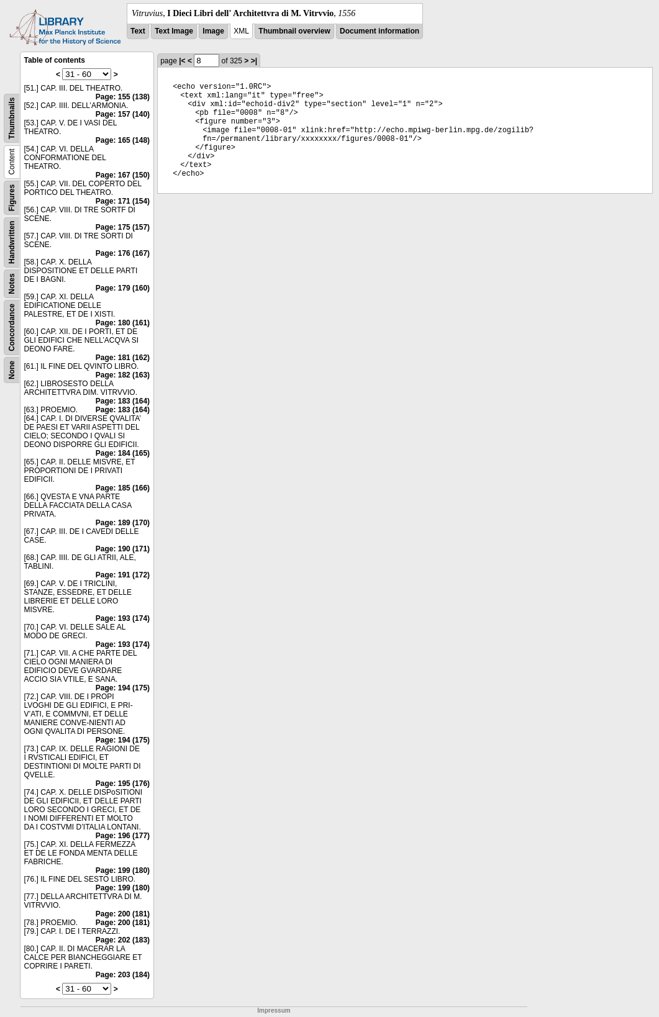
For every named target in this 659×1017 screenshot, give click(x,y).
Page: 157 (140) (123, 114)
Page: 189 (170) (123, 522)
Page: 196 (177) (123, 835)
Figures (11, 197)
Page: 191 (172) (123, 575)
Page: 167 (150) (123, 175)
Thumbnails (11, 118)
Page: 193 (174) (123, 618)
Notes (11, 283)
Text (137, 31)
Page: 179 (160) (123, 288)
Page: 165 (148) (123, 140)
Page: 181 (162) (123, 357)
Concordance (11, 327)
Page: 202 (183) (123, 940)
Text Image (174, 31)
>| (254, 60)
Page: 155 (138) (123, 97)
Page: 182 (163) (123, 375)
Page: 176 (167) (123, 253)
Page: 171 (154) (123, 201)
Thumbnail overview (294, 31)
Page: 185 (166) (123, 488)
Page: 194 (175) (123, 688)
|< (182, 60)
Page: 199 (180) (123, 870)
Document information (379, 31)
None (11, 370)
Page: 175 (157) (123, 227)
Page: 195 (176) (123, 783)
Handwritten (11, 242)
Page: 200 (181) (123, 914)
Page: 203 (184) (123, 974)
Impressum (273, 1010)
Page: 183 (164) (123, 401)
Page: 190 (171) (123, 549)
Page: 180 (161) (123, 323)
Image (213, 31)
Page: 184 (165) (123, 453)
